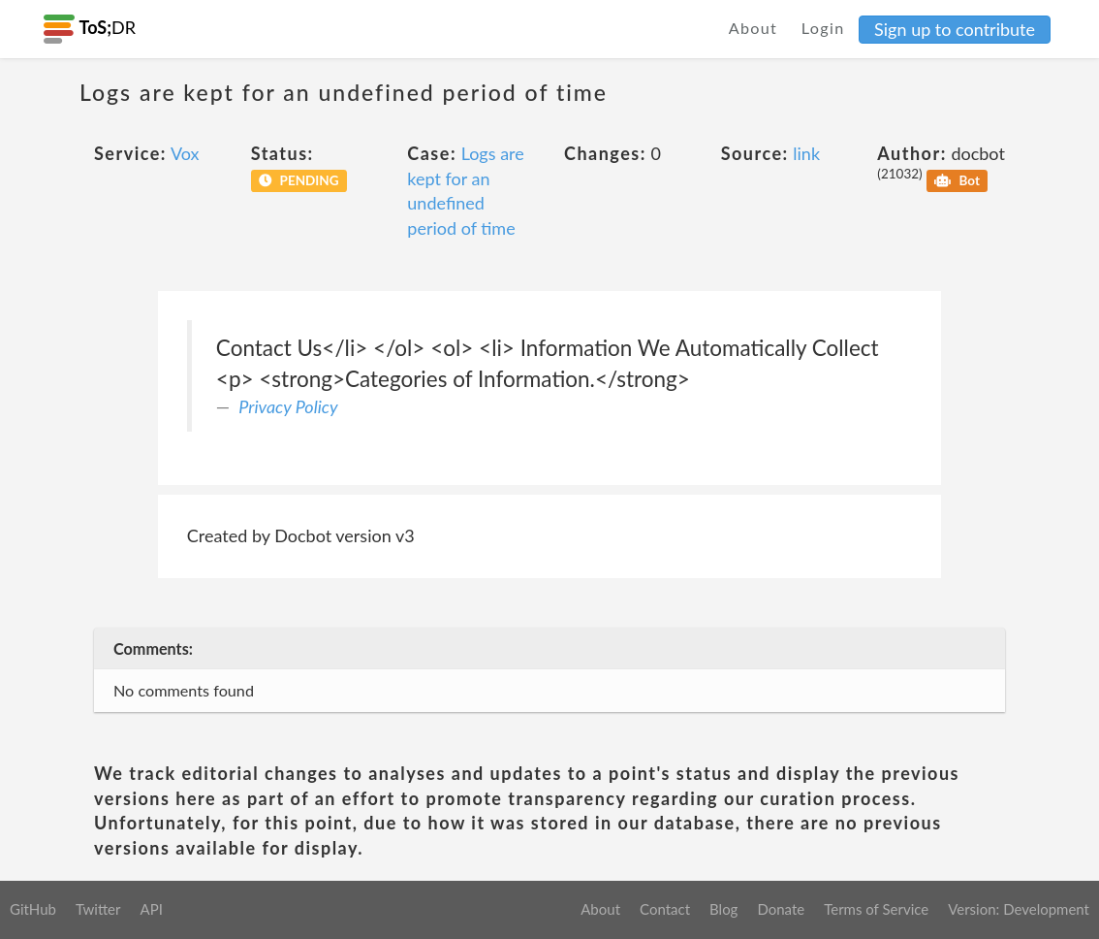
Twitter (98, 909)
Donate (780, 909)
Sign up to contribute (954, 29)
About (753, 27)
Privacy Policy (287, 406)
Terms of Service (876, 909)
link (806, 153)
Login (823, 27)
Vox (185, 153)
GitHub (33, 909)
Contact (665, 909)
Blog (723, 909)
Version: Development (1018, 909)
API (151, 909)
